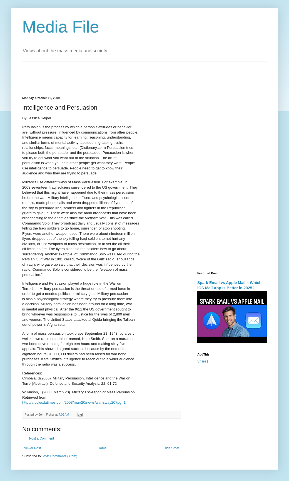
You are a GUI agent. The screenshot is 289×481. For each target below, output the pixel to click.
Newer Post (32, 448)
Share (201, 361)
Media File (60, 27)
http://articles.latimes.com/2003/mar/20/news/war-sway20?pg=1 (74, 402)
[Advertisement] (123, 74)
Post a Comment (41, 438)
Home (102, 448)
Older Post (171, 448)
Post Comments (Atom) (60, 456)
